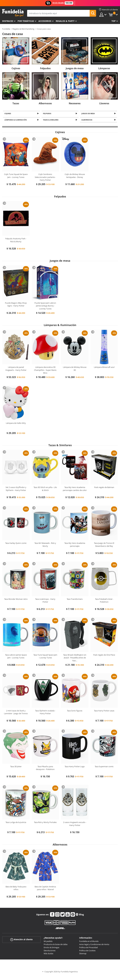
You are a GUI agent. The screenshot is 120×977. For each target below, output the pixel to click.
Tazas (15, 103)
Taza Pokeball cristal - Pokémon (104, 601)
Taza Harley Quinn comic (16, 544)
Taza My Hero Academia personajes (74, 545)
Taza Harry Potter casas (104, 711)
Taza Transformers (75, 599)
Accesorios (44, 21)
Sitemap (82, 954)
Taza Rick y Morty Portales (45, 823)
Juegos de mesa (75, 68)
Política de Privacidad (88, 948)
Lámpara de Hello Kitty (16, 423)
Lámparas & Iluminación (16, 120)
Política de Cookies (87, 951)
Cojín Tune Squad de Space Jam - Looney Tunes (16, 176)
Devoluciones (49, 951)
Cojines (16, 68)
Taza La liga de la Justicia (16, 823)
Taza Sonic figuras (74, 711)
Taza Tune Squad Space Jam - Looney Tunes (45, 657)
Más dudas (48, 954)
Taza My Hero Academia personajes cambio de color (75, 489)
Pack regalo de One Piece (104, 655)
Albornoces (45, 103)
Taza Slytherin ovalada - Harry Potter (45, 713)
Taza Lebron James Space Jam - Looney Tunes (16, 657)
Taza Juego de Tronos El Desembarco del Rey (104, 545)
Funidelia (6, 29)
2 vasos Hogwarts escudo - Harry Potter (74, 824)
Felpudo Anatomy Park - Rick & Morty (15, 241)
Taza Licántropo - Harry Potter (45, 601)
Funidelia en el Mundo (89, 942)
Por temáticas (26, 21)
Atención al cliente (21, 940)
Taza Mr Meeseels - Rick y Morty (45, 545)
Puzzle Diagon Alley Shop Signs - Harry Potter (16, 305)
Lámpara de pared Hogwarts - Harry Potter (15, 369)
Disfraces (7, 21)
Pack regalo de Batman (104, 488)
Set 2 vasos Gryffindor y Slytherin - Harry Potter (16, 489)
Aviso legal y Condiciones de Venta (94, 945)
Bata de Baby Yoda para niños (16, 889)
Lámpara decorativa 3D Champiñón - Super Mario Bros (45, 371)
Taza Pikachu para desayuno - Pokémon (45, 769)
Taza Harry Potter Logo (75, 767)
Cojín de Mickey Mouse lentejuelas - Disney (75, 176)
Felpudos (45, 68)
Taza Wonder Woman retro (16, 599)
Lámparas (104, 68)
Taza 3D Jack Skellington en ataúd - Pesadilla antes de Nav (74, 658)
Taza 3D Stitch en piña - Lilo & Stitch (45, 489)
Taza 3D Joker (16, 767)
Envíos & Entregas (51, 948)
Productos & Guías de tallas (55, 945)
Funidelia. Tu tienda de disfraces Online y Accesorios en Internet (12, 13)
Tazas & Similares (51, 120)
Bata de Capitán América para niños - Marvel (45, 889)
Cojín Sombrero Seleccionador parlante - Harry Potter (45, 178)
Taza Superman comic (104, 767)
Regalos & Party (65, 21)
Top (113, 21)
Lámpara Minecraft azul (104, 368)
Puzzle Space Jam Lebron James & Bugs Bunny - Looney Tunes (45, 306)
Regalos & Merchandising (23, 29)
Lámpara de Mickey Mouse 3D (74, 369)
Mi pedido (48, 942)
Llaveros (104, 103)
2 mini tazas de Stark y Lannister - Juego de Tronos (16, 713)
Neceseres (75, 103)
